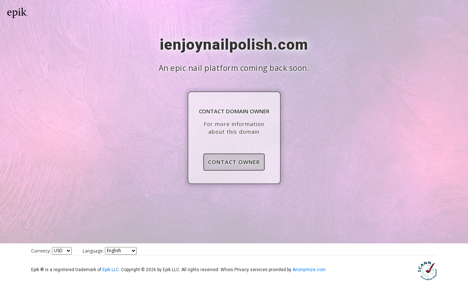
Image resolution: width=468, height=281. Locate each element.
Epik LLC (110, 269)
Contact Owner (234, 162)
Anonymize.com (309, 269)
